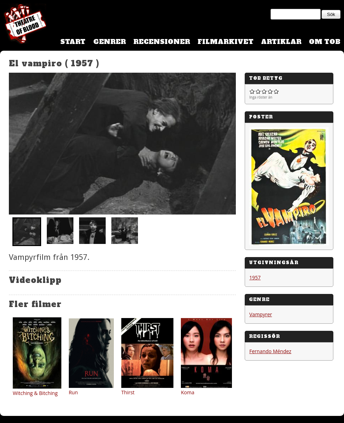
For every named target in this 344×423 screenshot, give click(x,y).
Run (73, 392)
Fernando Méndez (270, 351)
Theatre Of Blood (23, 25)
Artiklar (281, 41)
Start (72, 41)
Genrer (109, 41)
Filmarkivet (226, 41)
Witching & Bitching (35, 393)
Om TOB (324, 41)
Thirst (127, 392)
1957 (255, 277)
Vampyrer (260, 314)
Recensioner (161, 41)
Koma (187, 392)
